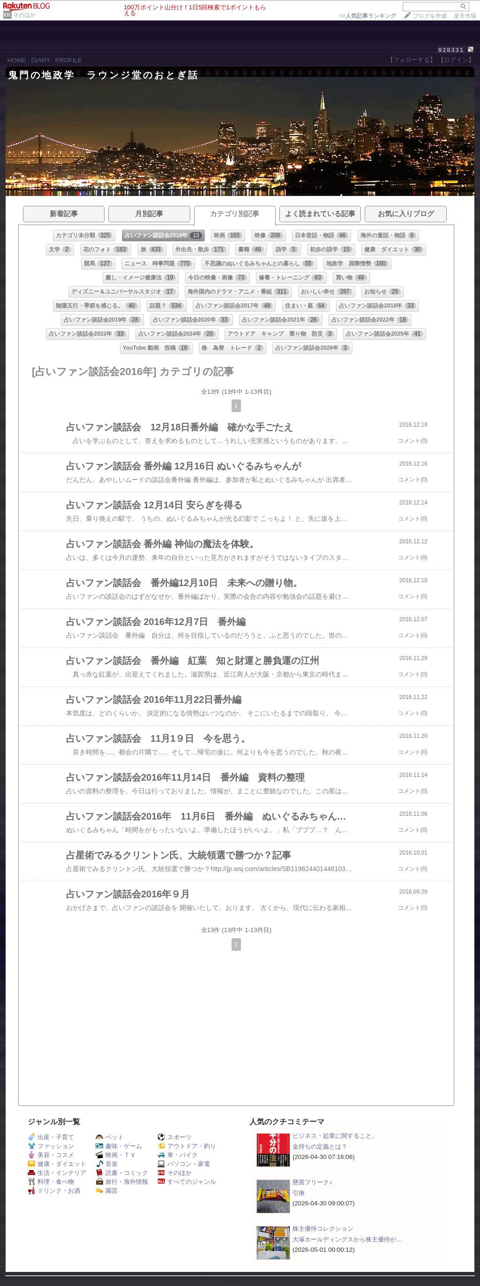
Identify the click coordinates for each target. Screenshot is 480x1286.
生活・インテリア (57, 1172)
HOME (17, 60)
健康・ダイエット (57, 1163)
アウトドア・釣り (187, 1146)
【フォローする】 (411, 59)
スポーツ (175, 1137)
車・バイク (178, 1154)
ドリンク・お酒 (54, 1190)
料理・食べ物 (51, 1181)
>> (367, 16)
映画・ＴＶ (116, 1154)
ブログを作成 (430, 16)
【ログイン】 (456, 59)
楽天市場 (465, 16)
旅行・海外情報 (122, 1181)
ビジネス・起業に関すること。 (335, 1135)
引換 (298, 1192)
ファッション (51, 1146)
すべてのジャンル (187, 1181)
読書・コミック (122, 1172)
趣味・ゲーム (119, 1146)
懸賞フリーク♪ (312, 1182)
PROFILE (68, 60)
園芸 (107, 1190)
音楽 (107, 1163)
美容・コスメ (51, 1154)
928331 (451, 49)
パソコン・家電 (184, 1163)
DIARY (40, 60)
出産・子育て (51, 1137)
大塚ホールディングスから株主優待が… (347, 1239)
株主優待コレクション (322, 1228)
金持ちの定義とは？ (319, 1146)
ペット (110, 1137)
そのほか (24, 15)
